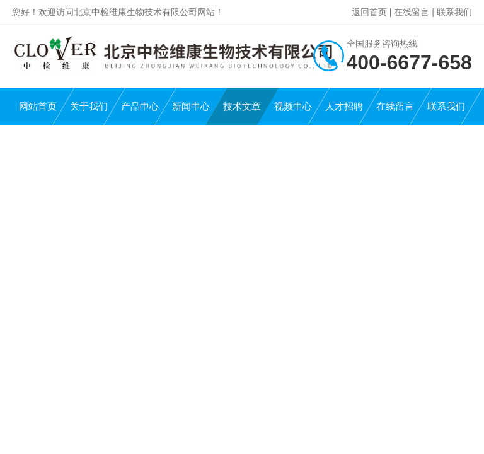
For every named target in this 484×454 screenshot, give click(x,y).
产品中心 (140, 106)
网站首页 (38, 106)
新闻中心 (191, 106)
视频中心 (293, 106)
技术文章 (242, 106)
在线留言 (411, 12)
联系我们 (454, 12)
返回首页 (369, 12)
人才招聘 (344, 106)
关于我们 (89, 106)
